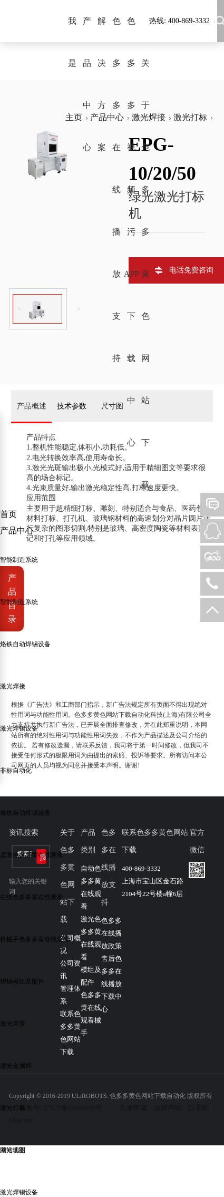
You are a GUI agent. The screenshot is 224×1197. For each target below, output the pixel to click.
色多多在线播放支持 (116, 189)
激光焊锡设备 (19, 728)
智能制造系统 (19, 559)
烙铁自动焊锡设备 (25, 644)
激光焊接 (12, 686)
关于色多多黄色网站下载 (145, 274)
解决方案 (102, 84)
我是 (72, 41)
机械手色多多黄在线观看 (35, 939)
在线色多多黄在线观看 (31, 897)
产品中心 (87, 84)
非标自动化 (16, 770)
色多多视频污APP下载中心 (131, 231)
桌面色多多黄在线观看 (31, 855)
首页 (8, 514)
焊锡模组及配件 (22, 981)
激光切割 (12, 1150)
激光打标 (12, 1108)
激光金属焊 (16, 1065)
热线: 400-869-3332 (179, 21)
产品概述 (31, 406)
